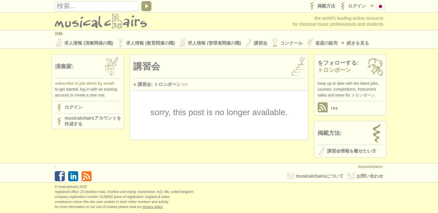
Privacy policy (153, 207)
